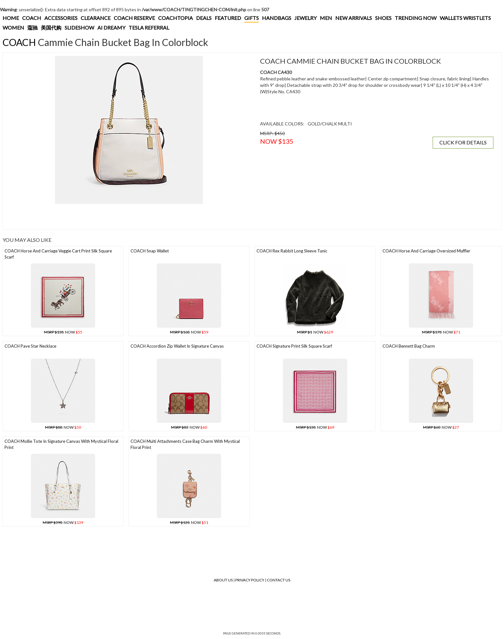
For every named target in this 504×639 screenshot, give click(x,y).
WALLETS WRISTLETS (465, 18)
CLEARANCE (96, 18)
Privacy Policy (249, 580)
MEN (326, 18)
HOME (11, 18)
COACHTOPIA (175, 18)
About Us (223, 580)
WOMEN (13, 27)
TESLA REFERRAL (149, 27)
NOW (63, 332)
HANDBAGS (276, 18)
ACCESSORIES (60, 18)
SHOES (383, 18)
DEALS (204, 18)
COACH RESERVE (134, 18)
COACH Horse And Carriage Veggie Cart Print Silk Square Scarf (58, 254)
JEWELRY (305, 18)
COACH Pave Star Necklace (30, 346)
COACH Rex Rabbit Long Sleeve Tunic (291, 250)
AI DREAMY (111, 27)
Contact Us (278, 580)
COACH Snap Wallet (149, 250)
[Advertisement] (123, 216)
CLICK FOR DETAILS (463, 142)
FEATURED (228, 18)
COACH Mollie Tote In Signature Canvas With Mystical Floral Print (61, 444)
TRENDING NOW (416, 18)
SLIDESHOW (79, 27)
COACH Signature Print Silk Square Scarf (294, 346)
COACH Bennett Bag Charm (408, 346)
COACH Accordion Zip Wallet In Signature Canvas (177, 346)
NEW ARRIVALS (353, 18)
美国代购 (51, 27)
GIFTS (251, 18)
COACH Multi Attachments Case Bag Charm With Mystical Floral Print (185, 444)
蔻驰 (32, 27)
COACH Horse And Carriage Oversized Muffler (426, 250)
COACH (31, 18)
